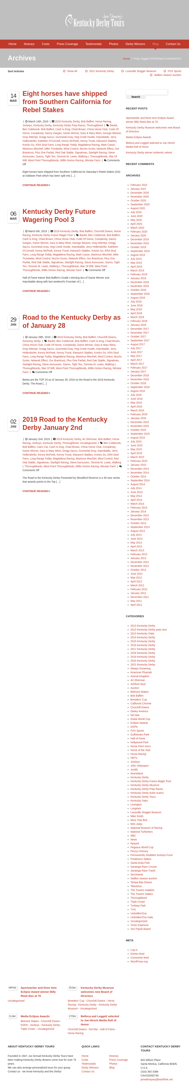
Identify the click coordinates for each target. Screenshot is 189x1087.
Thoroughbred (95, 125)
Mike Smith (136, 816)
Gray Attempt (30, 137)
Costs (45, 44)
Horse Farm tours (140, 746)
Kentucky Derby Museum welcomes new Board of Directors (97, 991)
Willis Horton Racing (71, 160)
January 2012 (138, 593)
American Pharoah (141, 672)
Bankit (113, 125)
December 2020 (139, 192)
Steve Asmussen (94, 262)
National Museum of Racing (146, 827)
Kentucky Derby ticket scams (147, 792)
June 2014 (136, 492)
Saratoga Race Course (143, 866)
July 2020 (136, 212)
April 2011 (136, 604)
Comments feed (139, 957)
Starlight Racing (98, 152)
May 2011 (136, 600)
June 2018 (136, 305)
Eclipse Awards (139, 722)
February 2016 (138, 414)
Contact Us (173, 44)
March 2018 (137, 317)
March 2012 (137, 585)
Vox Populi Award (140, 928)
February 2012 (138, 589)
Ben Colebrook (31, 129)
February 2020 (138, 231)
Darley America (139, 711)
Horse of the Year (140, 750)
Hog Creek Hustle (84, 137)
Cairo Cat (42, 446)
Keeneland (136, 773)
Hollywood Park (139, 742)
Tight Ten (50, 156)
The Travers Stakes (141, 893)
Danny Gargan (53, 133)
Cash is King (62, 129)
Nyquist (134, 843)
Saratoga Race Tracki (142, 870)
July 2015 (136, 441)
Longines (135, 808)
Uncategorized (88, 443)
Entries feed (137, 953)
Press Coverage (67, 44)
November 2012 (139, 565)
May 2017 (136, 355)
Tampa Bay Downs (141, 882)
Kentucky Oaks (139, 800)
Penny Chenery (139, 851)
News (133, 839)
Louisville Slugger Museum (141, 71)
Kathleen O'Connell (49, 140)
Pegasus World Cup (141, 847)
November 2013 (139, 519)
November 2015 (139, 425)
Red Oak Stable (64, 152)
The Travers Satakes (142, 890)
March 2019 (137, 270)
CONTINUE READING (36, 185)
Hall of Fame (137, 738)
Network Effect (105, 148)
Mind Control (71, 148)
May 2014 (136, 495)
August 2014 (137, 484)
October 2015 (138, 429)
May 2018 (136, 309)
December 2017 (139, 328)
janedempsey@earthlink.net (157, 1079)
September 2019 (140, 251)
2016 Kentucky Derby (142, 645)
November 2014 (139, 472)
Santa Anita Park (140, 862)
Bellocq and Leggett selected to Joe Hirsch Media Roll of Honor (100, 1020)
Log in (134, 949)
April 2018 (136, 313)
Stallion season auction (167, 74)
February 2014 (138, 507)
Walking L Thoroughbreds (92, 156)
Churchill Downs (103, 231)
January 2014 (138, 511)
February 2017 (138, 367)
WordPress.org (139, 961)
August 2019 (137, 254)
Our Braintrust (95, 258)
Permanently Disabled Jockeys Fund (151, 855)
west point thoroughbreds (43, 160)
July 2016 (136, 394)
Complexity (37, 133)
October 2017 (138, 336)
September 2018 (140, 293)
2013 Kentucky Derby (142, 625)
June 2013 (136, 538)
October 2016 (138, 383)
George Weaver (112, 133)
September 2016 (140, 387)
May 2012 (136, 577)
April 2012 (136, 581)
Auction (134, 687)
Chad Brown (78, 129)
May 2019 (136, 262)
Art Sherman (89, 439)
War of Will (86, 266)
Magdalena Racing (89, 144)
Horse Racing (103, 121)
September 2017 (140, 340)
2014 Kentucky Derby (142, 637)
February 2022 (138, 184)
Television (136, 886)
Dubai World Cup (140, 719)
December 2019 (139, 239)
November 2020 (139, 196)
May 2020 (136, 219)
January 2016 (138, 418)
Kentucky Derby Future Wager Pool (52, 235)
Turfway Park (138, 905)
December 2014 (139, 468)
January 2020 (138, 235)
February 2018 (138, 321)
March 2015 (137, 457)
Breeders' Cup (138, 699)
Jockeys (27, 125)
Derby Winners (135, 44)
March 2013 (137, 550)
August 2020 (137, 208)
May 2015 (136, 449)
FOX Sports (174, 71)
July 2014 (136, 488)
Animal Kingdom (139, 676)
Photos (113, 44)
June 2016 (136, 398)
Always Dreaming (140, 668)
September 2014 (140, 480)
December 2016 (139, 375)
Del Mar (135, 715)
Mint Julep (136, 823)
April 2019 (136, 266)
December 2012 (139, 562)
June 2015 (136, 445)
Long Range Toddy (66, 144)
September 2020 (140, 204)
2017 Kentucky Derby (142, 649)
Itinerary (29, 44)
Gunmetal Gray (64, 137)
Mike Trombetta (53, 148)
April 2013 (136, 546)
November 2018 (139, 286)
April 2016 (136, 406)
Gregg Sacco (46, 137)
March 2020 (137, 227)
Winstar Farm (92, 160)
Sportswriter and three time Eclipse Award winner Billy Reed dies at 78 (39, 991)
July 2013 (136, 534)
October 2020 (138, 200)
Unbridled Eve (138, 913)
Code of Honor (84, 239)
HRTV (134, 757)
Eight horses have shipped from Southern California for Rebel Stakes (67, 102)
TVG (133, 909)
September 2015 (140, 433)
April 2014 (136, 499)
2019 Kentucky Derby (67, 121)
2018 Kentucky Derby (142, 652)
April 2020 (136, 223)
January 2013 (138, 558)
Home (13, 44)
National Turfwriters (141, 831)
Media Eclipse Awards (138, 137)
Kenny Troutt (87, 140)
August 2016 (137, 390)
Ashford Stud (137, 684)
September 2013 (140, 527)
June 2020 (136, 216)
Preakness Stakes (140, 858)
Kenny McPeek (70, 140)
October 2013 (138, 523)
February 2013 (138, 554)
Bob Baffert (87, 121)
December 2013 (139, 515)
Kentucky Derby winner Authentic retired (149, 152)
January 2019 (138, 278)
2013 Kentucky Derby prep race (148, 629)
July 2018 (136, 301)
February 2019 (138, 274)
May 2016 (136, 402)
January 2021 (138, 188)
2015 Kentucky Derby (142, 641)
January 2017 (138, 371)
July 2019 (136, 258)
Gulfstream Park (139, 734)
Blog (155, 44)
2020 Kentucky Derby (142, 660)
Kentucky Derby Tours (143, 796)
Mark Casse (108, 144)
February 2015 (138, 460)
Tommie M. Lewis (67, 156)
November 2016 (139, 379)
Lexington (136, 804)
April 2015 (136, 453)
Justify (134, 769)
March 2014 (137, 503)
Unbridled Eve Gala (141, 917)
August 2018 (137, 297)
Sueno (39, 156)
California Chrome (140, 703)
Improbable (102, 137)
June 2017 (136, 352)
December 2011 (139, 597)
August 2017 (137, 344)
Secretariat (136, 874)
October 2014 (138, 476)
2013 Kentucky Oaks (142, 633)
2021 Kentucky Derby (101, 71)
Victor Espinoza (139, 925)
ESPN (134, 726)
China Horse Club (97, 129)
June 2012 (136, 573)
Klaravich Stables (106, 140)
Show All (72, 71)
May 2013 (136, 542)
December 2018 (139, 282)
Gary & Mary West (90, 133)
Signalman (81, 152)
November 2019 (139, 243)
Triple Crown (137, 901)
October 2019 (138, 247)
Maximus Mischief (33, 148)
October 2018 (138, 289)
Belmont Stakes (139, 691)
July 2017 (136, 348)
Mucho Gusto (87, 148)
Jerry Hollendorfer (96, 246)
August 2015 (137, 437)
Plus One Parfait (44, 152)
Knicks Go (28, 144)
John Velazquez (139, 765)
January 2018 (138, 324)
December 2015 (139, 422)
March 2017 (137, 363)
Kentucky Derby (42, 125)
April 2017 (136, 359)
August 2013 (137, 530)
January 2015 (138, 464)
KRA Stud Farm (45, 144)
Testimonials (93, 44)
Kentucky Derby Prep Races (69, 125)
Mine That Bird (138, 820)
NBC (133, 835)
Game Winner (71, 133)
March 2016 (137, 410)
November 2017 (139, 332)
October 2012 (138, 569)
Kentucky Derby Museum (144, 785)
